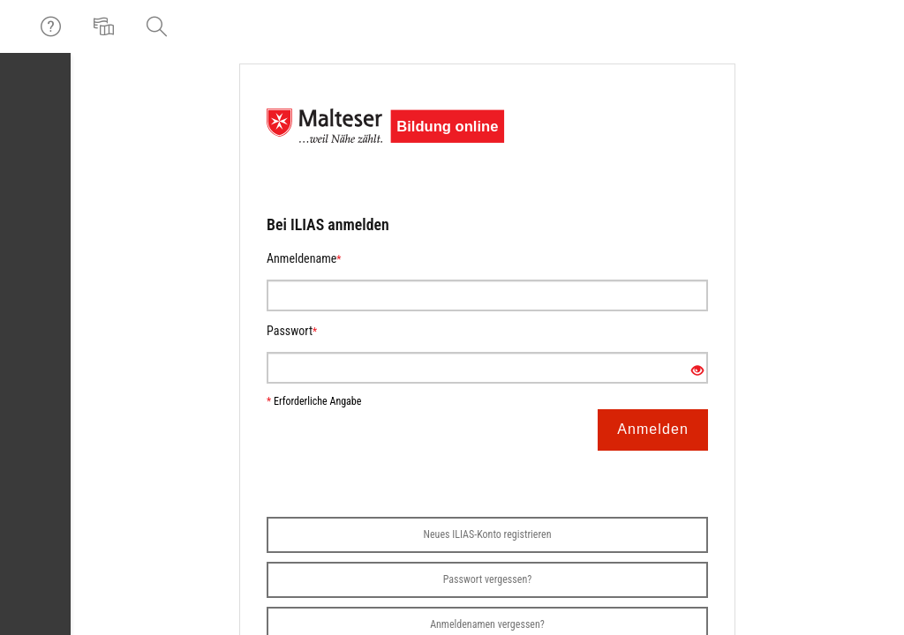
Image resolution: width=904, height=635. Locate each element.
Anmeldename (304, 258)
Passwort (292, 331)
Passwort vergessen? (487, 579)
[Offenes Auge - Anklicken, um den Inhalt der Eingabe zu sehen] (697, 371)
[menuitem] (105, 26)
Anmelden (653, 429)
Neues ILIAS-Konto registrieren (488, 534)
